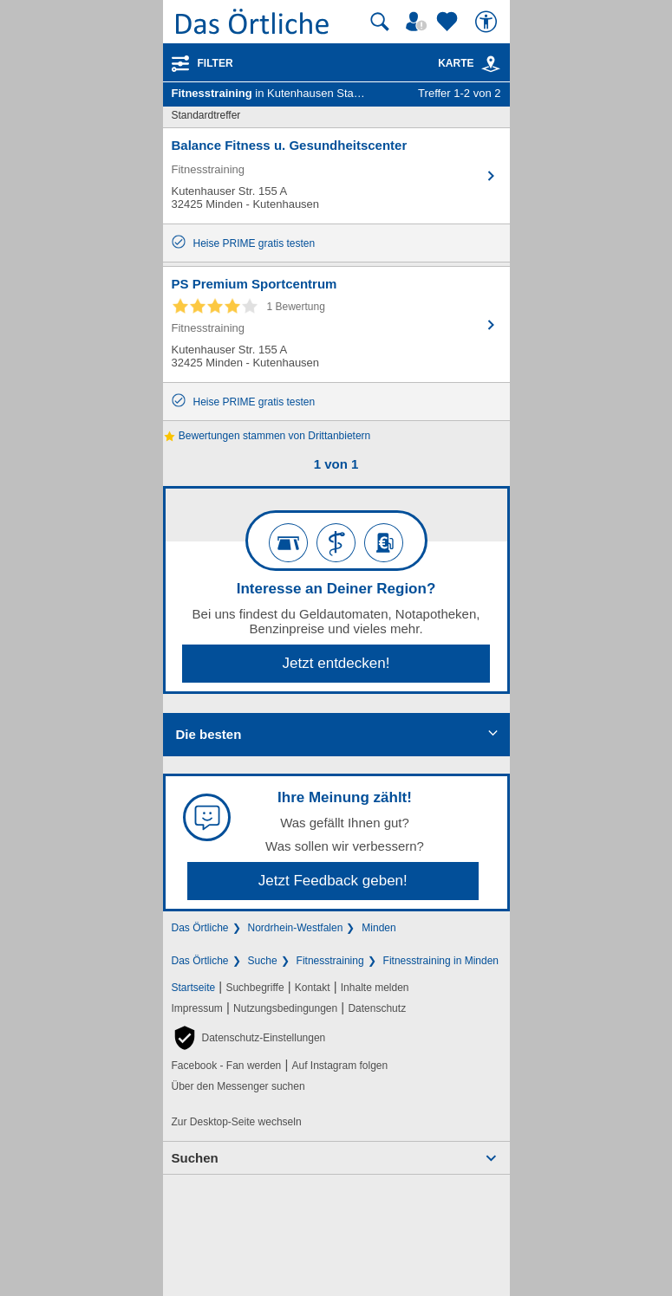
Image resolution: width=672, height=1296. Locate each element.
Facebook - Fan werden (227, 1065)
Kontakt (312, 988)
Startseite (194, 988)
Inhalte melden (375, 988)
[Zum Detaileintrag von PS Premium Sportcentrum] (336, 324)
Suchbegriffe (254, 988)
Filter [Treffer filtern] (215, 63)
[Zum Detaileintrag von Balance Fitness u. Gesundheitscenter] (336, 176)
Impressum (197, 1008)
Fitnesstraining (330, 961)
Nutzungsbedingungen (285, 1008)
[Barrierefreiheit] (488, 22)
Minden (378, 928)
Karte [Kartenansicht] (469, 63)
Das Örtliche (200, 928)
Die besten (209, 734)
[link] (490, 64)
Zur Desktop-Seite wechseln (237, 1122)
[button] (249, 1038)
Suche (262, 961)
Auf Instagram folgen (339, 1065)
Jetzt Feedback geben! (333, 880)
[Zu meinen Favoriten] (449, 22)
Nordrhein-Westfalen (295, 928)
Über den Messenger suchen (238, 1086)
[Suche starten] (380, 22)
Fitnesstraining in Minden (441, 961)
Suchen (195, 1157)
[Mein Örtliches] (419, 22)
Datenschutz (377, 1008)
